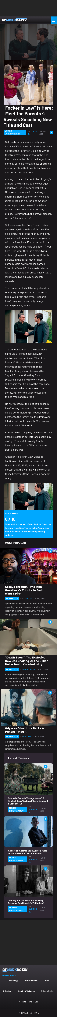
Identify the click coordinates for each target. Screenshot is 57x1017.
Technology (12, 980)
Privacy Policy (47, 991)
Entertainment (31, 980)
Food (47, 980)
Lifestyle (7, 991)
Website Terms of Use (28, 1001)
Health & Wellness (26, 991)
